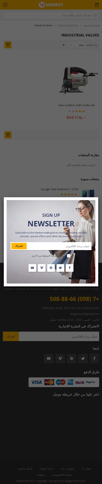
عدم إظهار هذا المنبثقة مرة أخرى (48, 255)
